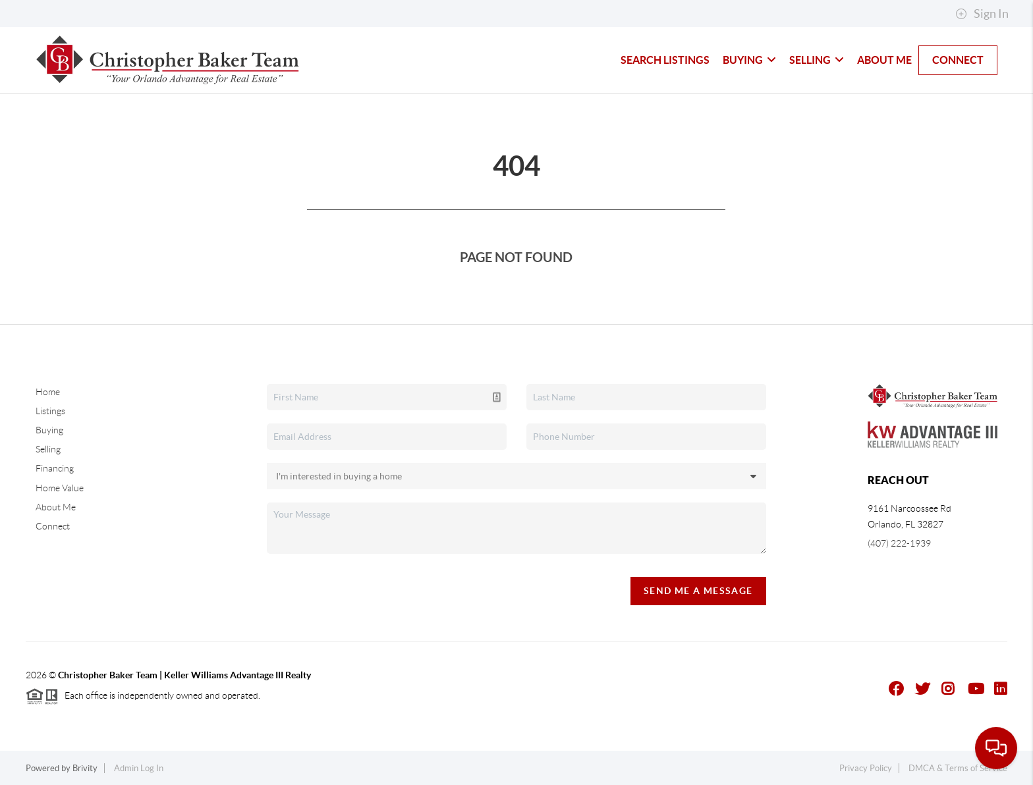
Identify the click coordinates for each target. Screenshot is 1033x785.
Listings (50, 411)
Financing (55, 468)
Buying (749, 60)
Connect (958, 60)
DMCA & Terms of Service (957, 768)
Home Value (60, 488)
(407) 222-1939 (899, 543)
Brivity (85, 768)
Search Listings (665, 60)
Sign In (982, 13)
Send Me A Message (698, 590)
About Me (884, 60)
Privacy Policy (865, 768)
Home (48, 392)
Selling (816, 60)
